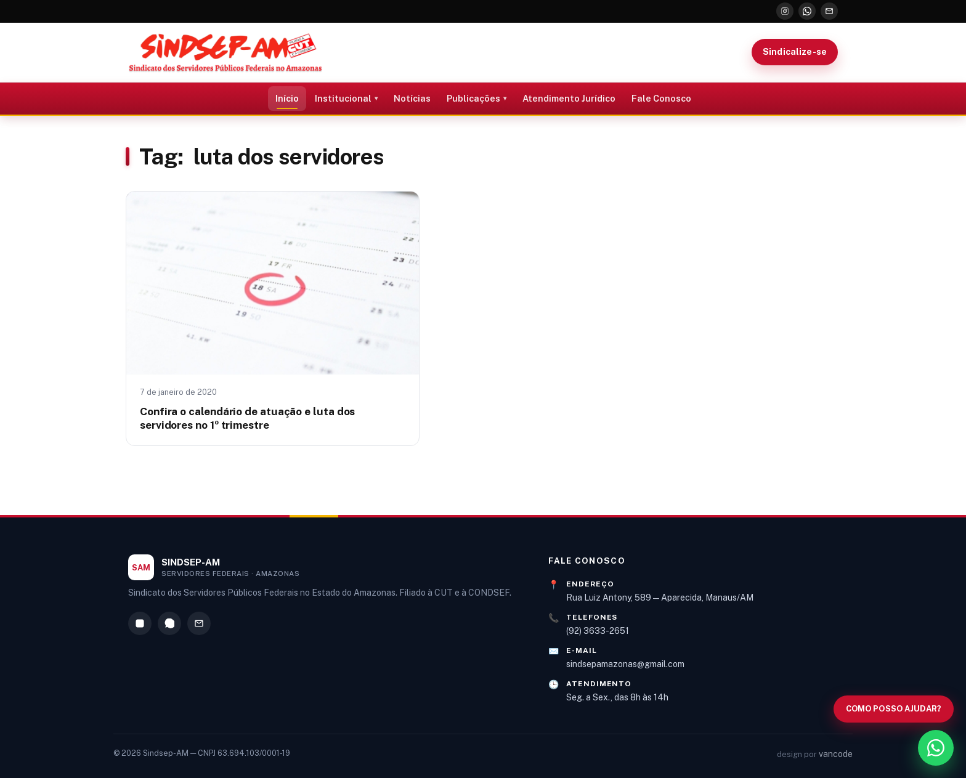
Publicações (473, 98)
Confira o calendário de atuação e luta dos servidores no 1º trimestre (247, 418)
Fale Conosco (661, 98)
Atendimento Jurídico (568, 98)
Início (287, 98)
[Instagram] (785, 11)
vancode (836, 754)
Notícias (412, 98)
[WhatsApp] (807, 11)
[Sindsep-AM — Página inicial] (225, 52)
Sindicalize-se (795, 52)
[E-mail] (829, 11)
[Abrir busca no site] (894, 709)
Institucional (343, 98)
